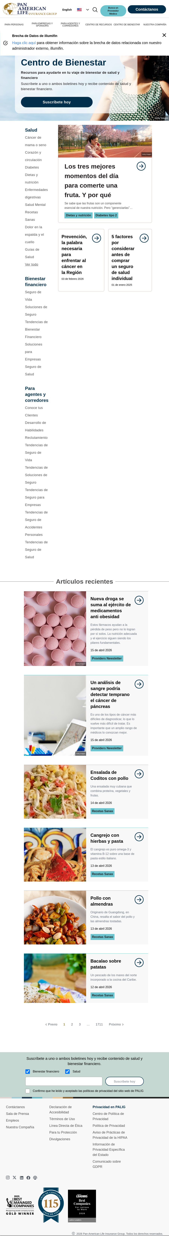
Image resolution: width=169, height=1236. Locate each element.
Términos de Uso (62, 1119)
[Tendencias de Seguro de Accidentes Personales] (36, 523)
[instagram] (8, 1177)
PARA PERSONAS (14, 24)
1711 (99, 1024)
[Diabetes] (36, 167)
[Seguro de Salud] (36, 370)
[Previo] (50, 1024)
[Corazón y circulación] (36, 156)
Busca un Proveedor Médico (113, 11)
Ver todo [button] (31, 264)
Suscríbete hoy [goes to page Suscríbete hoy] (57, 102)
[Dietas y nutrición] (36, 178)
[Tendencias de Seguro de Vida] (36, 452)
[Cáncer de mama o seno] (36, 141)
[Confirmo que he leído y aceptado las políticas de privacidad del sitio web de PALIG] (27, 1091)
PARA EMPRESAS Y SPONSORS (42, 24)
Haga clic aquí (24, 43)
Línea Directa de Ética (65, 1126)
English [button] (67, 9)
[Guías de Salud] (36, 253)
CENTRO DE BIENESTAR (127, 24)
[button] (83, 9)
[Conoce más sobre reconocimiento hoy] (83, 1206)
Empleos (12, 1120)
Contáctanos (147, 9)
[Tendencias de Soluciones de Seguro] (36, 475)
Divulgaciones (59, 1139)
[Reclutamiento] (36, 437)
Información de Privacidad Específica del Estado (109, 1149)
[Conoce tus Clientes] (36, 411)
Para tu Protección (63, 1132)
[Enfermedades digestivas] (36, 193)
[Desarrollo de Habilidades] (36, 426)
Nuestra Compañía (20, 1127)
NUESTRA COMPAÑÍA (154, 24)
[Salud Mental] (36, 204)
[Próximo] (117, 1024)
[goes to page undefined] (139, 166)
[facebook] (28, 1178)
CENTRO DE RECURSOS (98, 24)
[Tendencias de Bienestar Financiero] (36, 329)
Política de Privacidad (109, 1126)
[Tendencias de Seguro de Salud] (36, 549)
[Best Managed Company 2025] (21, 1206)
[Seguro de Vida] (36, 295)
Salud (76, 1071)
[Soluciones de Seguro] (36, 310)
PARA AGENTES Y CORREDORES (70, 24)
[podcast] (35, 1178)
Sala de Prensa (17, 1114)
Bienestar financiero (46, 1071)
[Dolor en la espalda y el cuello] (36, 234)
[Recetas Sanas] (36, 215)
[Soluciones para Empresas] (36, 352)
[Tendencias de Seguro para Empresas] (36, 497)
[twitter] (15, 1177)
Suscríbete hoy (124, 1081)
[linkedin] (21, 1178)
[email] (64, 1081)
